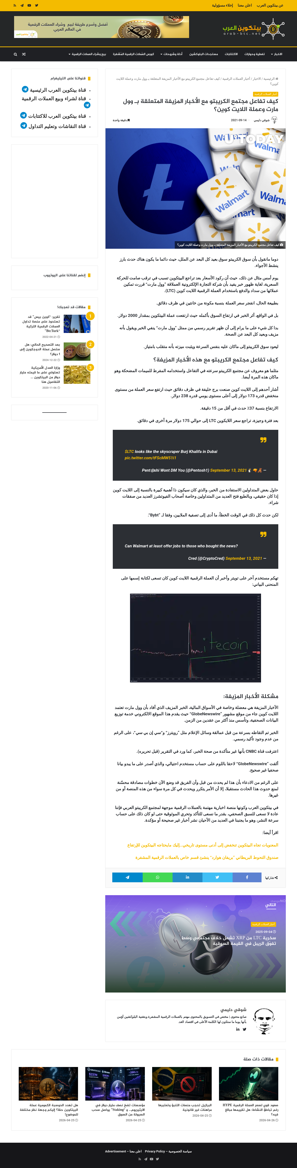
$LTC (129, 451)
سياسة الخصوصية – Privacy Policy (168, 1151)
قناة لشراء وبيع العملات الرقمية (54, 98)
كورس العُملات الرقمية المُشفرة (133, 54)
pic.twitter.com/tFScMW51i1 (150, 458)
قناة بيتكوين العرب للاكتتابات (56, 116)
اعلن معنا (245, 5)
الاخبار (278, 54)
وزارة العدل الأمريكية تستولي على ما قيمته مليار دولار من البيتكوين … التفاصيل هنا (40, 375)
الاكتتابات (231, 54)
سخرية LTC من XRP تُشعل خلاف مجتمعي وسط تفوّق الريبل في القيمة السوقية (228, 941)
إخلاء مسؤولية (222, 5)
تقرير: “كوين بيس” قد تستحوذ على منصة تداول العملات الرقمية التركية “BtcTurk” (41, 324)
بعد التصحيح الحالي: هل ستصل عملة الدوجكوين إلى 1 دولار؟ (40, 349)
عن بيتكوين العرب (270, 5)
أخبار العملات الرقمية (236, 79)
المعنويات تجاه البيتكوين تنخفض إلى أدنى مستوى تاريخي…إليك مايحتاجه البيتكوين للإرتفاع (203, 845)
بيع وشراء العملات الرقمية (89, 54)
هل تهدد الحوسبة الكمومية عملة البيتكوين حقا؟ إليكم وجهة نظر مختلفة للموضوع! (49, 1110)
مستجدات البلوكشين (203, 54)
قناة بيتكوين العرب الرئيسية (58, 90)
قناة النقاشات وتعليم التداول (57, 126)
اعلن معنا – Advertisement (123, 1151)
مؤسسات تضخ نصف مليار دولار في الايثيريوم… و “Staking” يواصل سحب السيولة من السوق (118, 1110)
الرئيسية (270, 79)
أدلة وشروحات (173, 54)
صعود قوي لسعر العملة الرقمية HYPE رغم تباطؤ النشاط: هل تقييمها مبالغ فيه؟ (251, 1110)
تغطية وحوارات (255, 54)
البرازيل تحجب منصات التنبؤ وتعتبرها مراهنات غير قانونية (185, 1108)
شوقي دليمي (262, 120)
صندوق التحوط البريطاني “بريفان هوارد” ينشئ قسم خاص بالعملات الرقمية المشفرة (207, 857)
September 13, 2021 (228, 470)
